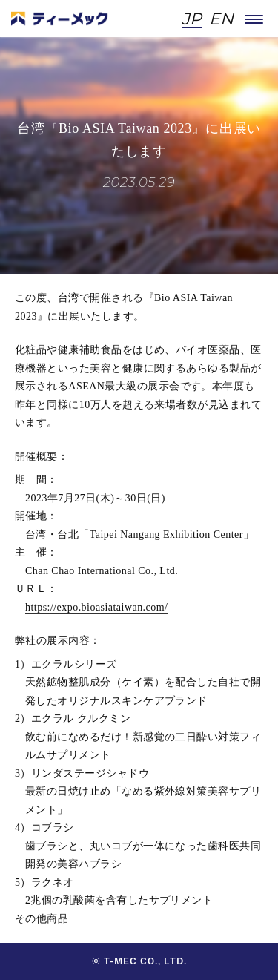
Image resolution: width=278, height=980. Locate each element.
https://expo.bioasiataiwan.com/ (96, 607)
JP (192, 19)
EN (221, 19)
